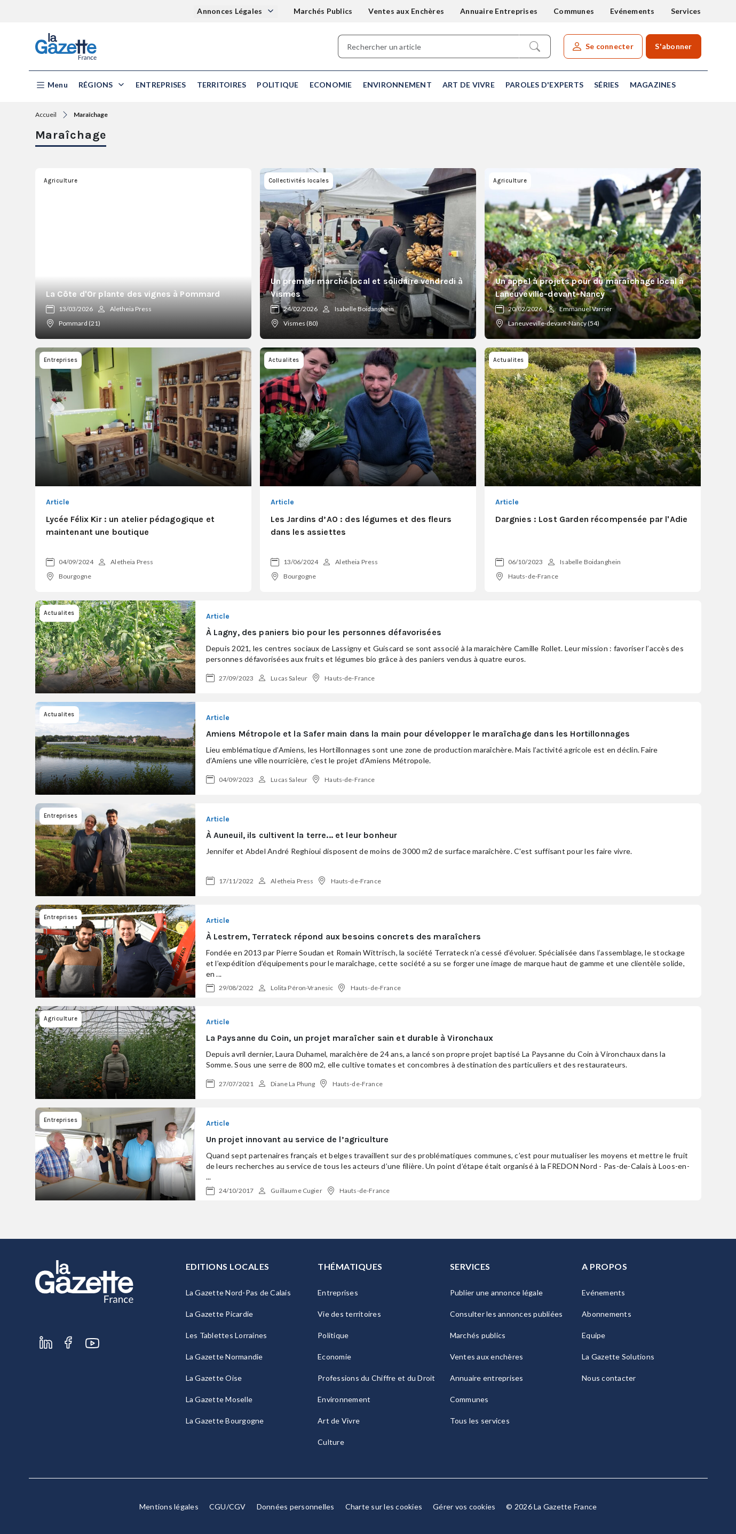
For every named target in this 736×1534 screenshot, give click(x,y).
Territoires (222, 84)
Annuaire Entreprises (498, 10)
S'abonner (673, 46)
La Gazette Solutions (618, 1356)
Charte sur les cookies (384, 1506)
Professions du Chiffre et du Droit (377, 1377)
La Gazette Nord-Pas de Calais (238, 1292)
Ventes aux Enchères (406, 10)
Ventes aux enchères (487, 1356)
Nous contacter (609, 1377)
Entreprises (161, 84)
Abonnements (606, 1313)
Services (686, 10)
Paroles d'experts (544, 84)
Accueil (46, 114)
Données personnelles (296, 1506)
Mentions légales (169, 1506)
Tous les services (480, 1420)
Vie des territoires (349, 1313)
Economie (331, 84)
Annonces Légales (230, 10)
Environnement (397, 84)
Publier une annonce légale (496, 1292)
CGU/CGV (227, 1506)
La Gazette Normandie (224, 1356)
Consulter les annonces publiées (506, 1313)
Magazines (653, 84)
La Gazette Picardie (220, 1313)
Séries (606, 84)
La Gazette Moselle (219, 1399)
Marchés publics (478, 1335)
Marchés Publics (323, 10)
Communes (573, 10)
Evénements (632, 10)
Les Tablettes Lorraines (226, 1335)
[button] (51, 85)
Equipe (594, 1335)
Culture (331, 1441)
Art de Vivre (468, 84)
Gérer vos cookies (464, 1506)
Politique (277, 84)
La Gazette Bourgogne (225, 1420)
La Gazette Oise (214, 1377)
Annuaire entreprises (487, 1377)
